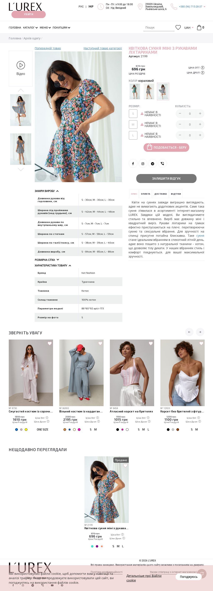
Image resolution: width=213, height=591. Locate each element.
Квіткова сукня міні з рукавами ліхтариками (106, 528)
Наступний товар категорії (103, 48)
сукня (200, 236)
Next (21, 169)
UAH (187, 28)
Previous (21, 90)
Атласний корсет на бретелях (131, 411)
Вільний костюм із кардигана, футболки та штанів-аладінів (81, 411)
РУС (81, 6)
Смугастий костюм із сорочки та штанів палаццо (31, 411)
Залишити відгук (166, 178)
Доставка (160, 194)
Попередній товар (48, 48)
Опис (134, 194)
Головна (15, 38)
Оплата (145, 194)
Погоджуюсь (188, 577)
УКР (90, 6)
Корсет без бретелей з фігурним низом (182, 411)
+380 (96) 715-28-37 (190, 6)
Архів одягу (32, 38)
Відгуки (176, 194)
